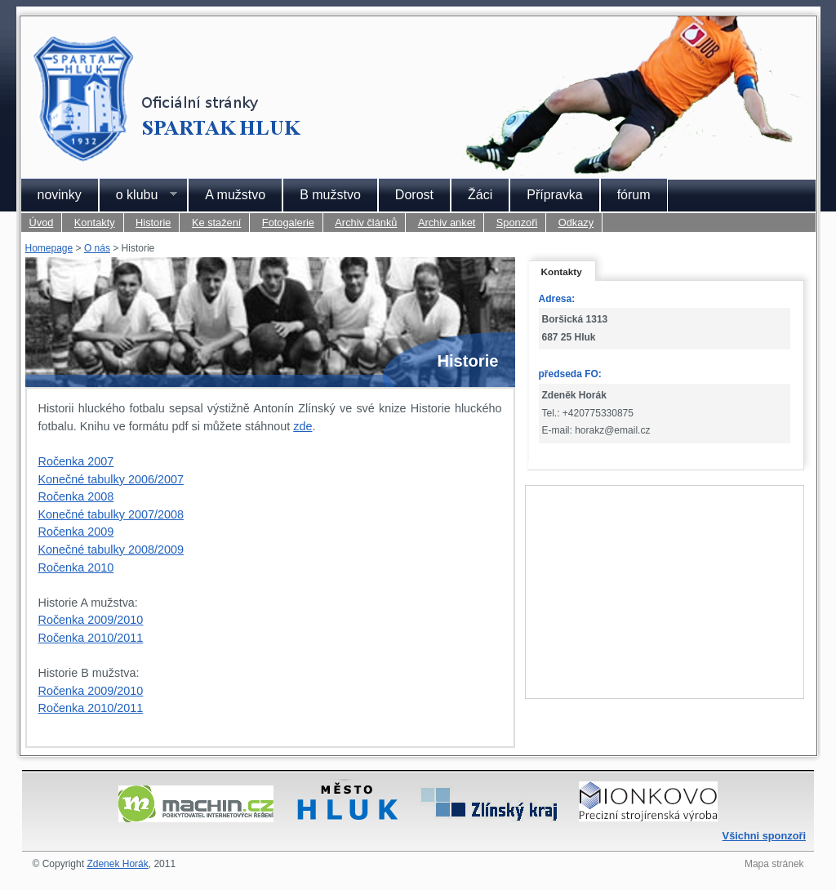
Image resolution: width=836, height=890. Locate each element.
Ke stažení (216, 222)
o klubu (138, 195)
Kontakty (94, 222)
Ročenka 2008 (76, 496)
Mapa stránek (774, 864)
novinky (60, 195)
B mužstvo (330, 195)
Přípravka (554, 195)
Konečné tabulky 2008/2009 (111, 549)
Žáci (480, 195)
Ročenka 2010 (76, 567)
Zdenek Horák (117, 864)
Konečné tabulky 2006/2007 (111, 479)
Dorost (414, 195)
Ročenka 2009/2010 (91, 619)
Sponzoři (517, 222)
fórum (634, 195)
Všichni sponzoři (764, 836)
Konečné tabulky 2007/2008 (111, 514)
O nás (97, 248)
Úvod (41, 222)
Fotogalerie (288, 222)
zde (302, 426)
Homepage (49, 248)
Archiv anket (446, 222)
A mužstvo (235, 195)
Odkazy (576, 222)
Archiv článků (366, 222)
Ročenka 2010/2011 (91, 637)
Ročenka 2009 (76, 531)
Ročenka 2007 (76, 461)
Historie (153, 222)
